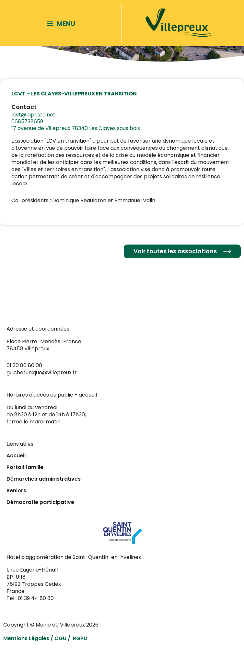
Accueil (16, 455)
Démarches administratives (43, 479)
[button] (62, 23)
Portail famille (24, 467)
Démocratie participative (40, 502)
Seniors (16, 490)
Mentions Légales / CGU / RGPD (45, 638)
